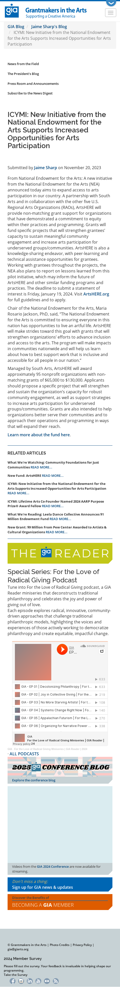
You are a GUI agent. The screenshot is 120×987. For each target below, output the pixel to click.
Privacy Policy (82, 945)
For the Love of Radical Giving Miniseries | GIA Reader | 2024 (50, 749)
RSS (55, 980)
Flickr (47, 980)
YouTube (38, 980)
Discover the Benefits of (60, 902)
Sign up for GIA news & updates (42, 887)
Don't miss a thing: (60, 884)
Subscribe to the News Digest (30, 93)
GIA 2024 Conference (53, 866)
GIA (10, 749)
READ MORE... (41, 467)
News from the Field (23, 64)
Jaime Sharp (45, 167)
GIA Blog (16, 26)
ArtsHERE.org (96, 294)
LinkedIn (29, 980)
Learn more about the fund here (39, 435)
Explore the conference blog (33, 780)
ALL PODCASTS (24, 754)
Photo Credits (59, 945)
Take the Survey (15, 975)
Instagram (21, 980)
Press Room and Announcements (33, 83)
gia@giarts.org (18, 949)
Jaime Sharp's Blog (49, 26)
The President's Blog (23, 73)
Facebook (12, 980)
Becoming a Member (43, 904)
